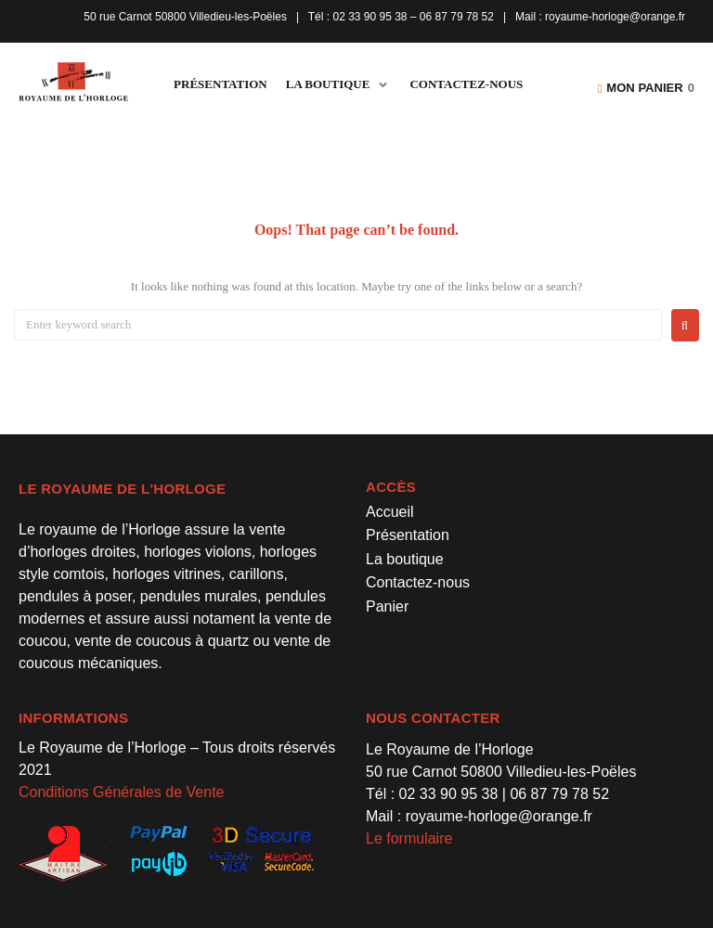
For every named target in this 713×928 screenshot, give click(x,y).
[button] (339, 85)
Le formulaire (409, 838)
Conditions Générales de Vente (121, 792)
